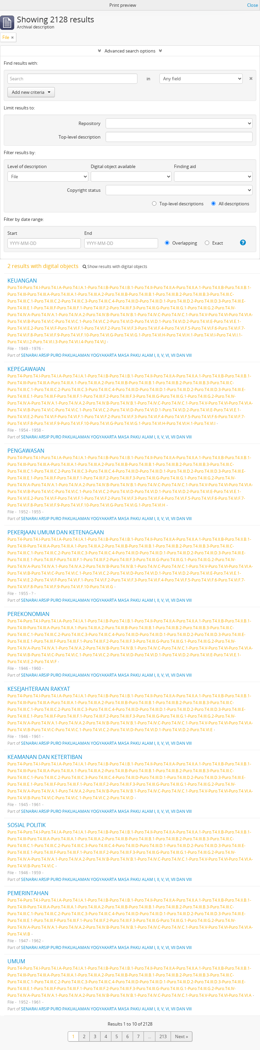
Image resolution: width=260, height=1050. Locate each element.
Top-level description (80, 137)
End (88, 233)
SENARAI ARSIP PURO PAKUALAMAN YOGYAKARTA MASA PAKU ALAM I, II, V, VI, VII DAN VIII (106, 355)
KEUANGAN (22, 280)
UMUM (16, 961)
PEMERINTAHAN (27, 893)
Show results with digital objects (115, 266)
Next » (181, 1036)
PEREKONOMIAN (28, 614)
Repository (90, 123)
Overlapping (181, 243)
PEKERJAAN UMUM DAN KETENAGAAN (55, 532)
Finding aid (185, 166)
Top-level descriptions (177, 204)
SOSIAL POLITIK (26, 825)
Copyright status (84, 190)
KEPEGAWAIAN (26, 369)
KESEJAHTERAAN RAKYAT (38, 689)
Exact (214, 243)
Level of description (27, 166)
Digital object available (113, 166)
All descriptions (230, 204)
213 (163, 1036)
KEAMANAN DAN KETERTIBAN (44, 757)
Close (252, 5)
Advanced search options (130, 51)
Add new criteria (31, 92)
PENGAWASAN (25, 450)
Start (12, 233)
